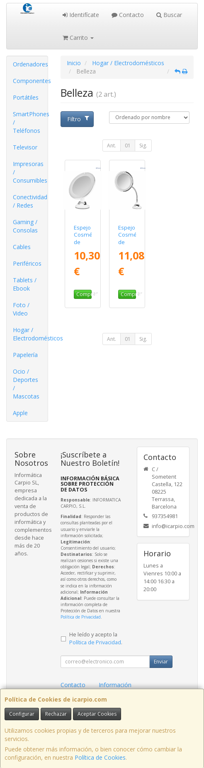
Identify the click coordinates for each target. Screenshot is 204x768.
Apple (20, 413)
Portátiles (26, 97)
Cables (22, 247)
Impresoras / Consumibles (30, 172)
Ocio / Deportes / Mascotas (26, 383)
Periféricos (27, 263)
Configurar (21, 713)
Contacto (128, 15)
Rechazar (56, 713)
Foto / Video (21, 309)
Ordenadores (30, 64)
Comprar (84, 294)
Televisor (25, 147)
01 (128, 145)
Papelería (25, 355)
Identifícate (81, 15)
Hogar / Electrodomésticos (30, 334)
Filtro (78, 119)
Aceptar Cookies (97, 713)
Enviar (161, 661)
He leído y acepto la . (95, 638)
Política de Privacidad (81, 617)
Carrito (78, 38)
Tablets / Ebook (24, 284)
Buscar (169, 15)
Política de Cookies (100, 757)
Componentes (30, 81)
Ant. (111, 145)
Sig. (143, 145)
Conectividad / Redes (30, 201)
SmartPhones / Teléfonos (30, 122)
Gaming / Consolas (25, 226)
